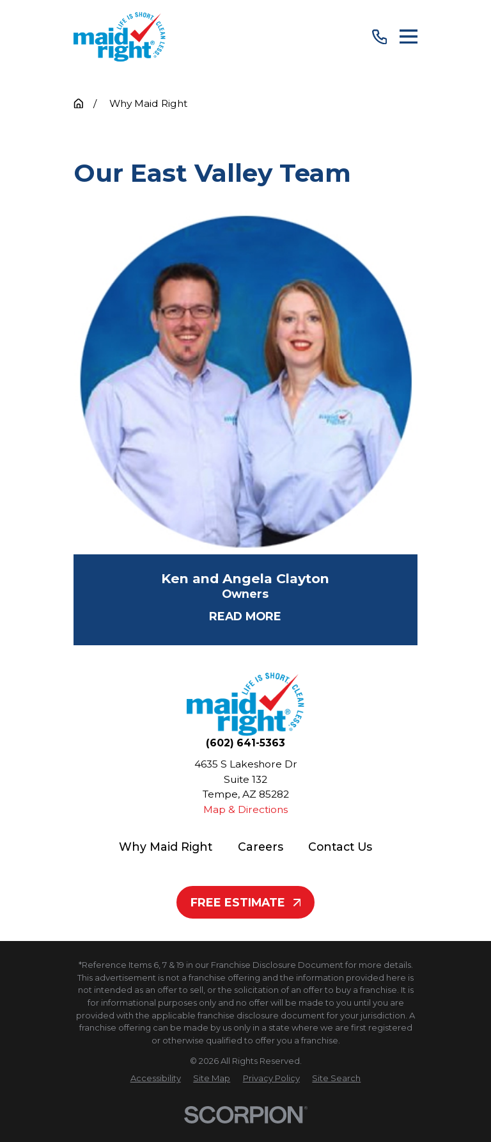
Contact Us (340, 846)
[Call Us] (379, 36)
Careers (260, 846)
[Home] (120, 36)
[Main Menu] (408, 36)
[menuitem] (155, 1078)
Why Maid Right (165, 846)
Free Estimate (246, 902)
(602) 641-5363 (245, 743)
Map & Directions (245, 809)
